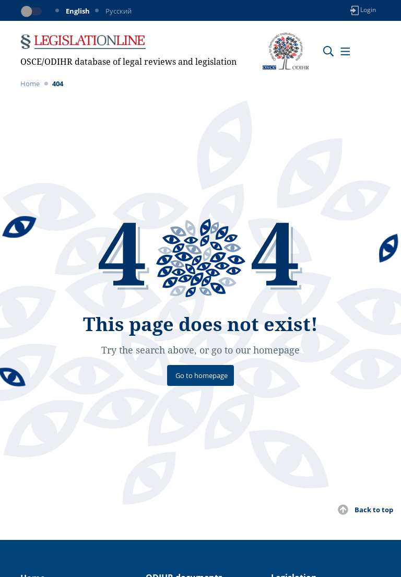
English (78, 11)
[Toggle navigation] (345, 51)
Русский (118, 11)
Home (30, 83)
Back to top (374, 509)
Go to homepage (201, 375)
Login (363, 10)
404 (57, 83)
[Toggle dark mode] (33, 11)
